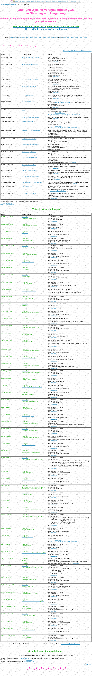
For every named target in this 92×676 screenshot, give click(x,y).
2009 (60, 37)
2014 (40, 37)
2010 (56, 37)
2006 (72, 37)
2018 (23, 37)
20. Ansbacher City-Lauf (29, 165)
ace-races (29, 660)
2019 (19, 37)
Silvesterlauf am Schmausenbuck (32, 182)
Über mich (73, 1)
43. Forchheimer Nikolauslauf (30, 176)
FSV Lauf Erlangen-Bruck (29, 170)
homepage (56, 61)
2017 (27, 37)
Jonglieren (54, 1)
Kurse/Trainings (26, 1)
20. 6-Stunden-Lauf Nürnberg (30, 57)
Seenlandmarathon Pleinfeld (30, 144)
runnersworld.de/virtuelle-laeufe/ (70, 644)
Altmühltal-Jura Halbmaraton (30, 117)
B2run (23, 110)
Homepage (53, 198)
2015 (36, 37)
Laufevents (18, 1)
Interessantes (62, 1)
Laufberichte (40, 1)
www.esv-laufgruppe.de (8, 204)
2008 (64, 37)
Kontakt (79, 1)
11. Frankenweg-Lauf (28, 95)
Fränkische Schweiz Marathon (31, 130)
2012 (48, 37)
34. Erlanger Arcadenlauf (29, 139)
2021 (11, 37)
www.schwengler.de (6, 203)
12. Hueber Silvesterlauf (29, 193)
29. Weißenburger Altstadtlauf (30, 79)
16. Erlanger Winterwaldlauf (30, 64)
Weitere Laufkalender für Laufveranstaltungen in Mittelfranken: (19, 201)
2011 (52, 37)
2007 (68, 37)
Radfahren (48, 1)
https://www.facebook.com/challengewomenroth (65, 127)
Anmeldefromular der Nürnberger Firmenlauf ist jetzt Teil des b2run (64, 113)
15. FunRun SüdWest (28, 101)
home (2, 4)
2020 (15, 37)
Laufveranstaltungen (10, 4)
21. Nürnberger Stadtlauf (29, 152)
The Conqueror (24, 658)
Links (68, 1)
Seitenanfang (87, 664)
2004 (81, 37)
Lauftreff (74, 183)
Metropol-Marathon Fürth (29, 86)
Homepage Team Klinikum (58, 191)
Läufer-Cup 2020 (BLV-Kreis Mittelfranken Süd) (77, 51)
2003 (85, 37)
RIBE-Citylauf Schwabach (29, 157)
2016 (31, 37)
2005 (76, 37)
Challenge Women (27, 121)
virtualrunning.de (29, 661)
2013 (44, 37)
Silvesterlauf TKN (27, 186)
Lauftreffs (33, 1)
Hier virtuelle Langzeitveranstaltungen (46, 29)
